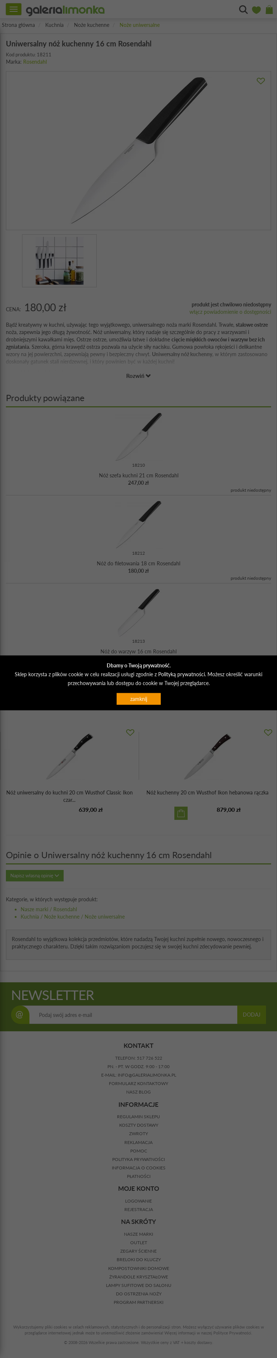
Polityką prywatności (181, 674)
